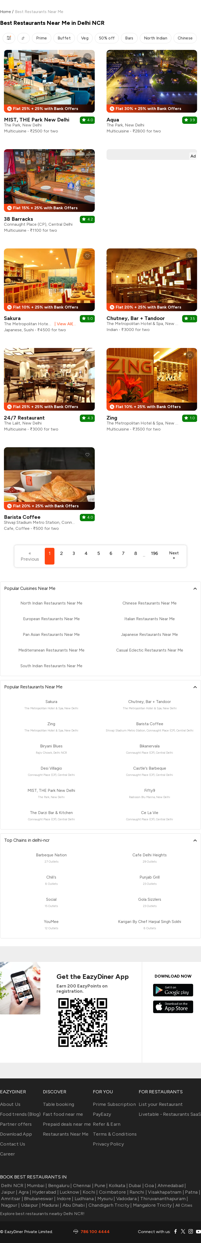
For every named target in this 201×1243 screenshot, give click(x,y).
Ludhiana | (85, 1198)
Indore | (64, 1198)
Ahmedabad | (171, 1185)
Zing (112, 418)
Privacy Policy (108, 1144)
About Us (10, 1104)
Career (7, 1154)
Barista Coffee (22, 517)
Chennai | (82, 1185)
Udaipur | (30, 1205)
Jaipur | (8, 1192)
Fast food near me (63, 1114)
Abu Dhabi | (74, 1205)
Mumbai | (36, 1185)
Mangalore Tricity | (153, 1205)
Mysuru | (105, 1198)
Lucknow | (70, 1192)
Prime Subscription (114, 1104)
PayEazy (102, 1114)
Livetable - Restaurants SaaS (170, 1114)
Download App (16, 1134)
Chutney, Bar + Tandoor (136, 318)
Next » (174, 555)
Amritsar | (11, 1198)
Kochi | (90, 1192)
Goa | (150, 1185)
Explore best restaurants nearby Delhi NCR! (42, 1213)
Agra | (24, 1192)
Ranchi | (138, 1192)
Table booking (58, 1104)
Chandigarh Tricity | (109, 1205)
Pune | (100, 1185)
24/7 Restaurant (24, 418)
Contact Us (12, 1144)
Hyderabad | (45, 1192)
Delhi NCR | (13, 1185)
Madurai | (51, 1205)
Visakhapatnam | (165, 1192)
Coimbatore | (113, 1192)
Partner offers (16, 1124)
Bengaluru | (59, 1185)
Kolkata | (118, 1185)
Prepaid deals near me (67, 1124)
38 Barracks (18, 219)
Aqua (113, 120)
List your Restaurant (161, 1104)
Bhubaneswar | (39, 1198)
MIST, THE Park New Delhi (36, 120)
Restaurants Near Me (66, 1134)
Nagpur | (10, 1205)
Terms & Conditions (115, 1134)
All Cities (183, 1205)
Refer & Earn (106, 1124)
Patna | (192, 1192)
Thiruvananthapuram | (163, 1198)
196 (154, 553)
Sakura (12, 318)
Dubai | (136, 1185)
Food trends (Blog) (20, 1114)
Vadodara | (127, 1198)
